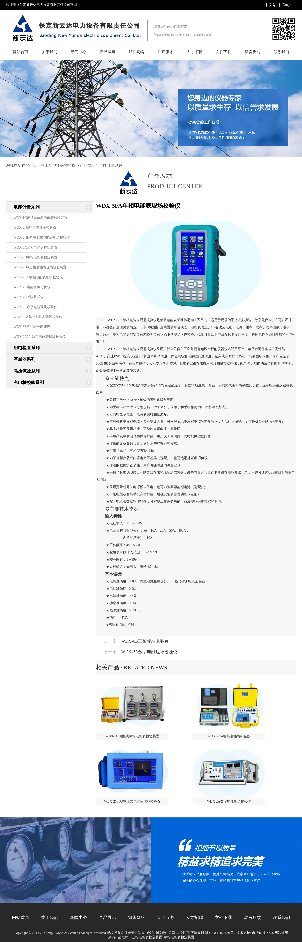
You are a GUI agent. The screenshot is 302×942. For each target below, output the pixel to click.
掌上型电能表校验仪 (58, 165)
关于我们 (49, 52)
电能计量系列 (110, 165)
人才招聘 (194, 52)
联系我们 (281, 52)
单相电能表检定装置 (179, 937)
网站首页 (20, 52)
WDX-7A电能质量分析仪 (32, 287)
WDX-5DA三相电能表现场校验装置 (40, 267)
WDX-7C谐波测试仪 (28, 297)
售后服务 (165, 52)
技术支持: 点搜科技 (251, 933)
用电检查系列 (27, 347)
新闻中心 (78, 52)
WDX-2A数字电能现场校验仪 (35, 307)
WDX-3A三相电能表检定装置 (35, 247)
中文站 (270, 5)
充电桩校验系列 (29, 382)
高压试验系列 (27, 371)
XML (270, 933)
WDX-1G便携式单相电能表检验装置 (40, 217)
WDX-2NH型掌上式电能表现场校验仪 (42, 237)
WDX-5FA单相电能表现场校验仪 (38, 317)
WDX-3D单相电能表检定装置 (35, 257)
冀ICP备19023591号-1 (221, 933)
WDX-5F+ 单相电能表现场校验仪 (38, 277)
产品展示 (107, 52)
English (288, 5)
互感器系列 (24, 359)
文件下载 (223, 52)
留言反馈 (252, 52)
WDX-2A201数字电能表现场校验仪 (40, 337)
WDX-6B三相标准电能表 (32, 327)
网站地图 (281, 933)
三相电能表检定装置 (147, 937)
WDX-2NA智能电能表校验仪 (35, 227)
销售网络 (136, 52)
